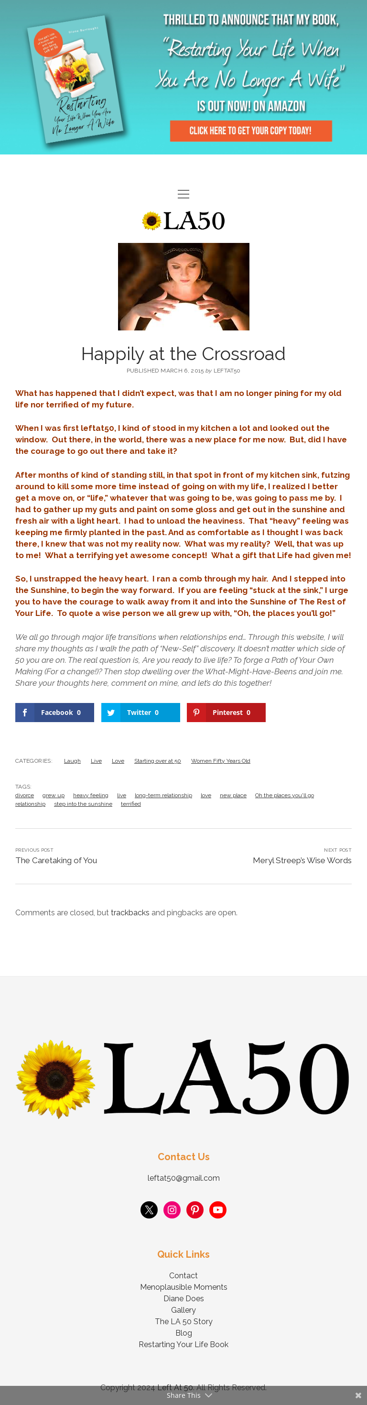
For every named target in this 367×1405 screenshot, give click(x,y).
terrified (131, 804)
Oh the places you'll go (284, 795)
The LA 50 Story (184, 1321)
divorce (24, 795)
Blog (183, 1333)
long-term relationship (163, 795)
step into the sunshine (83, 804)
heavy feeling (90, 795)
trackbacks (130, 912)
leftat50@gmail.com (184, 1178)
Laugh (72, 760)
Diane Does (183, 1298)
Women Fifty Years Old (220, 760)
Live (96, 760)
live (121, 795)
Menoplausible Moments (183, 1287)
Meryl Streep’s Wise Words (302, 860)
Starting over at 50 (157, 760)
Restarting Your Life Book (183, 1344)
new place (233, 795)
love (206, 795)
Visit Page (183, 77)
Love (118, 760)
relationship (30, 804)
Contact (183, 1275)
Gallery (183, 1310)
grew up (54, 795)
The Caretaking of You (56, 860)
